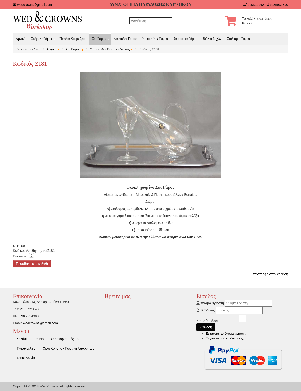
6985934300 (279, 5)
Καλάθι (247, 23)
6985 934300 (29, 316)
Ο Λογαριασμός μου (65, 339)
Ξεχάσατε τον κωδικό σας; (225, 338)
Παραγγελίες (26, 348)
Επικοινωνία (26, 358)
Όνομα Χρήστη (212, 303)
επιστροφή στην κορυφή (270, 274)
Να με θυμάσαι (207, 321)
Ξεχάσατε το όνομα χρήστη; (226, 333)
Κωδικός (208, 310)
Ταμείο (39, 339)
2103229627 (256, 5)
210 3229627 (29, 309)
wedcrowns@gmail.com (34, 5)
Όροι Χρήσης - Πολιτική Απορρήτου (69, 348)
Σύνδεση (205, 327)
